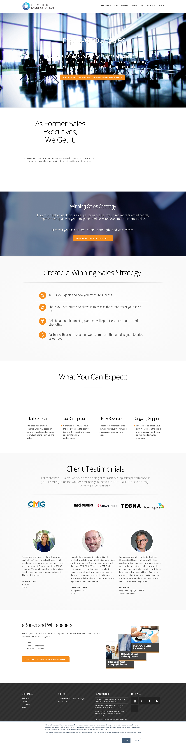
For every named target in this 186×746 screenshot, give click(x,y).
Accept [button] (126, 740)
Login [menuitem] (161, 6)
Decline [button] (136, 740)
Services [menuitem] (124, 6)
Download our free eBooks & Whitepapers (46, 645)
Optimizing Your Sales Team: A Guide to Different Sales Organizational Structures (111, 699)
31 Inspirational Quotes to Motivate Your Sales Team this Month (110, 686)
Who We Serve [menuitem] (137, 6)
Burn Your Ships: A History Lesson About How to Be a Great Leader (109, 692)
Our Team (26, 690)
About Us (25, 685)
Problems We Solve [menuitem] (109, 6)
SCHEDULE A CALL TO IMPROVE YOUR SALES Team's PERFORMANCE (92, 77)
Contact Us (62, 687)
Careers (25, 687)
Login (24, 693)
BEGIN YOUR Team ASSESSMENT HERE (93, 238)
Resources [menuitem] (151, 6)
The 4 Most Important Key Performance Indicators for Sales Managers (111, 706)
